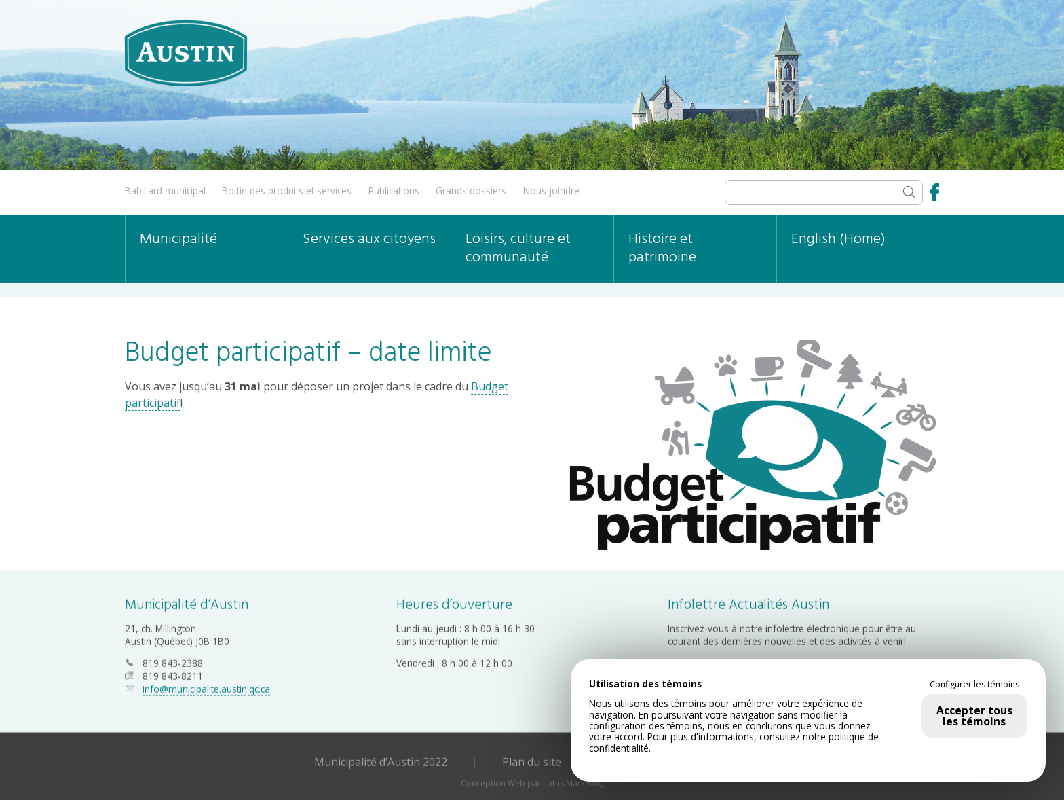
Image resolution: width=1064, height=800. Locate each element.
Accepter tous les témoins (974, 716)
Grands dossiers (471, 190)
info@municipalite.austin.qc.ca (206, 687)
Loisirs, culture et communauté (518, 249)
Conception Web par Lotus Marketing (532, 782)
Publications (393, 190)
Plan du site (531, 760)
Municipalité (178, 239)
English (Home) (838, 239)
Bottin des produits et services (287, 190)
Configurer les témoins (974, 684)
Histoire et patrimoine (662, 249)
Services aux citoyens (369, 239)
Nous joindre (551, 190)
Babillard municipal (165, 190)
